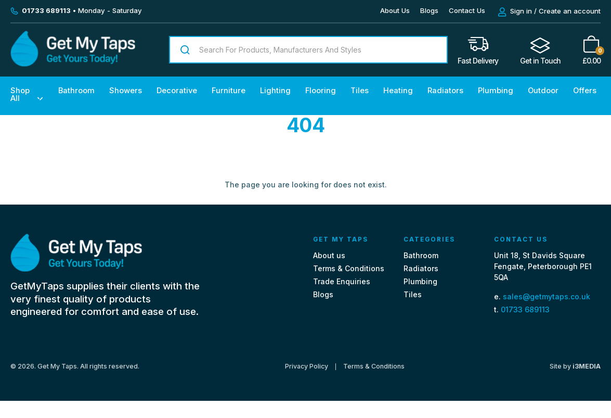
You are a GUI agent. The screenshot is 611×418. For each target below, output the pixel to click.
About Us (395, 10)
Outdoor (543, 90)
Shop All (20, 94)
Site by (575, 366)
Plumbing (495, 90)
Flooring (320, 90)
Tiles (359, 90)
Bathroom (76, 90)
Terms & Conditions (348, 268)
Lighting (275, 90)
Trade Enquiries (341, 281)
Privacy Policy (306, 366)
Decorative (177, 90)
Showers (125, 90)
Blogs (429, 10)
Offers (584, 90)
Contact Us (467, 10)
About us (329, 255)
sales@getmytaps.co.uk (546, 296)
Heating (398, 90)
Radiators (445, 90)
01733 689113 (525, 309)
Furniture (228, 90)
